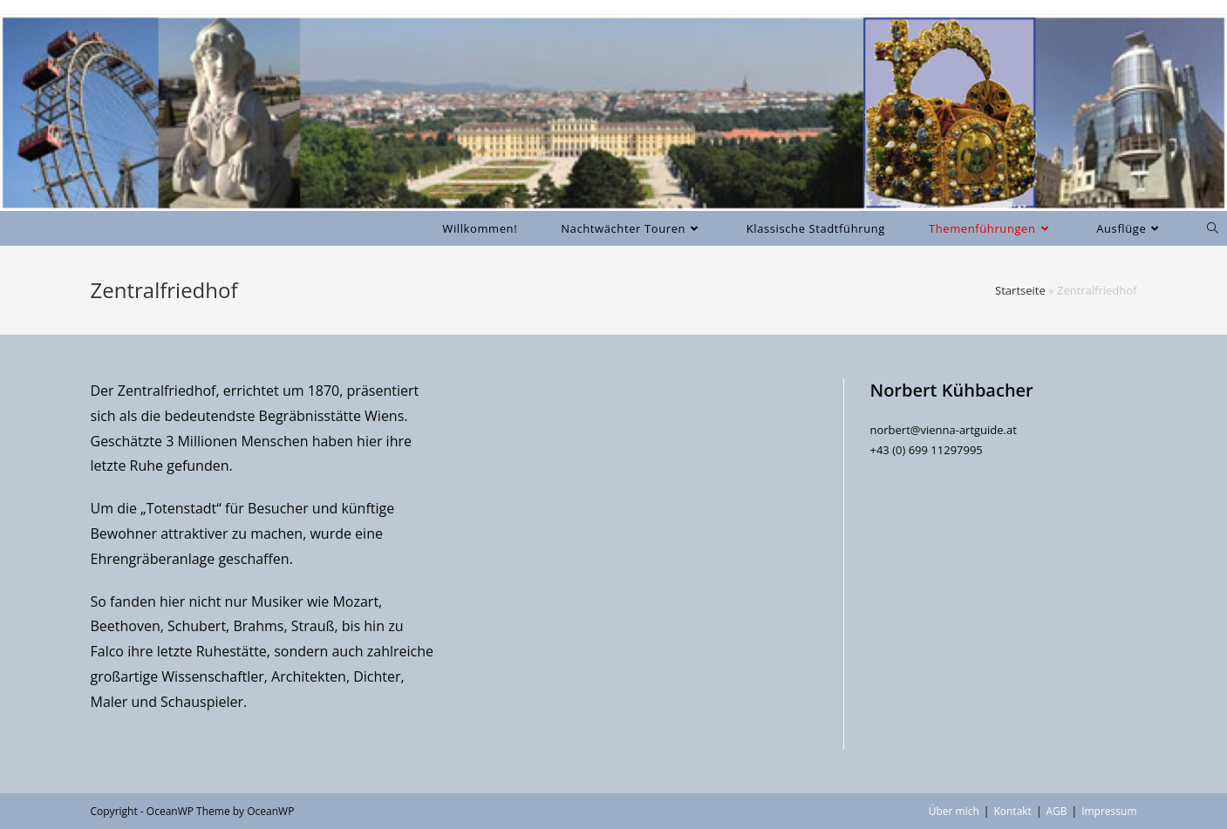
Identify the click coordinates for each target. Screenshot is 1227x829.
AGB (1056, 811)
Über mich (954, 811)
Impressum (1108, 811)
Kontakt (1012, 811)
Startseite (1020, 290)
